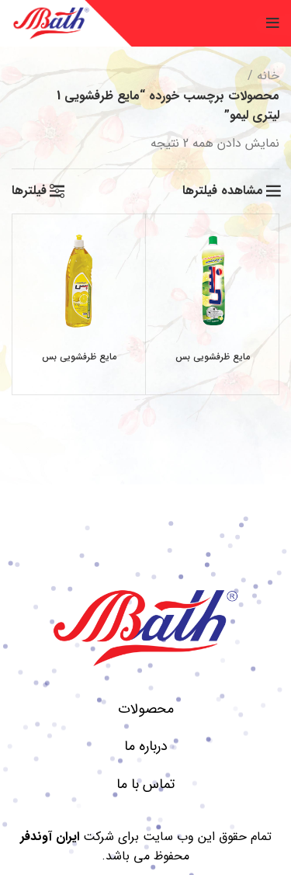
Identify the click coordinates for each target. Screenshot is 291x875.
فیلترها (29, 191)
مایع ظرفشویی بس (212, 356)
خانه (268, 75)
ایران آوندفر (49, 836)
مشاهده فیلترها (222, 191)
